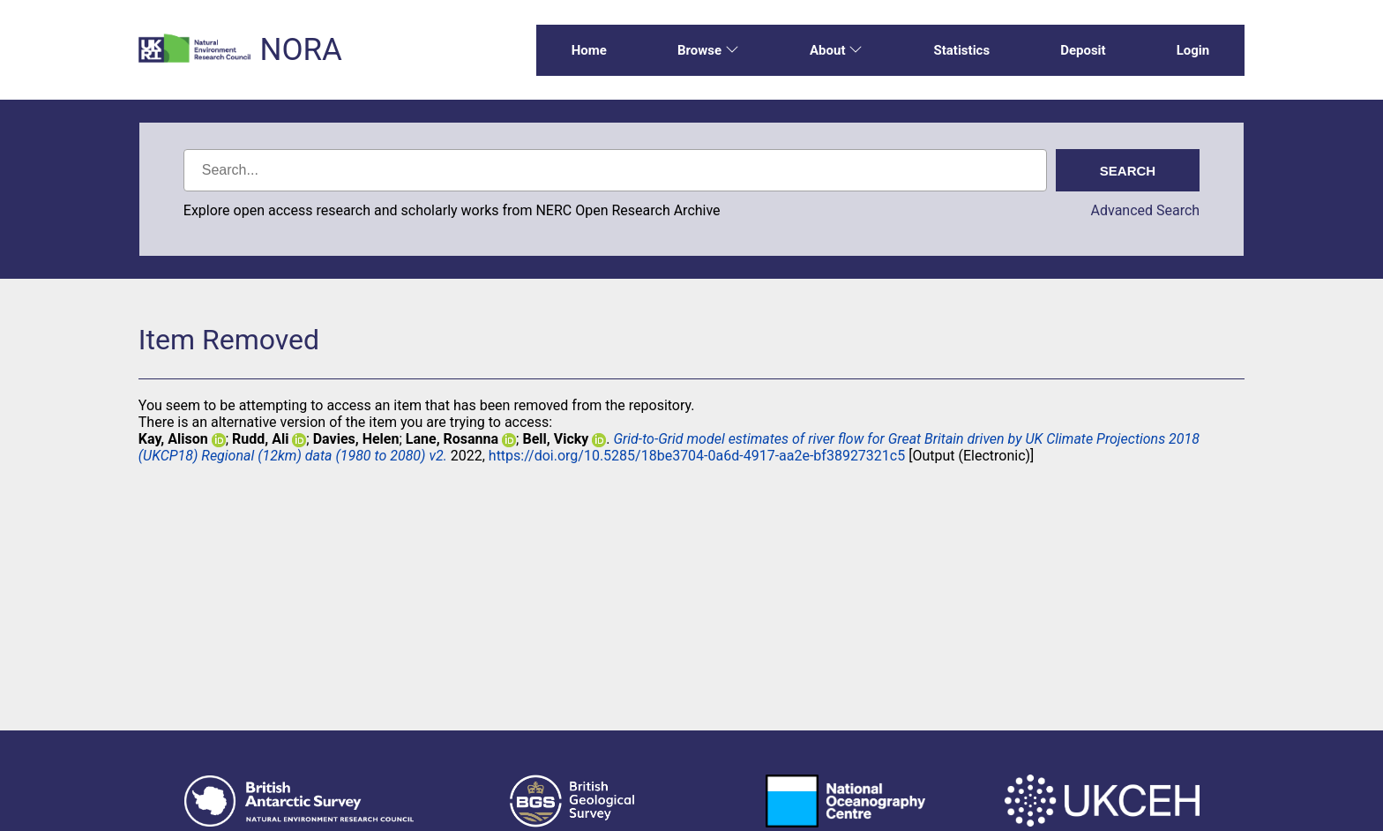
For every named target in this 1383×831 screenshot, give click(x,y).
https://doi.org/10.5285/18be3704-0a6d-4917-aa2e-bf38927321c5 (697, 455)
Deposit (1083, 50)
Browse (708, 50)
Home (589, 50)
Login (1193, 50)
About (836, 50)
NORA (300, 50)
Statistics (961, 50)
